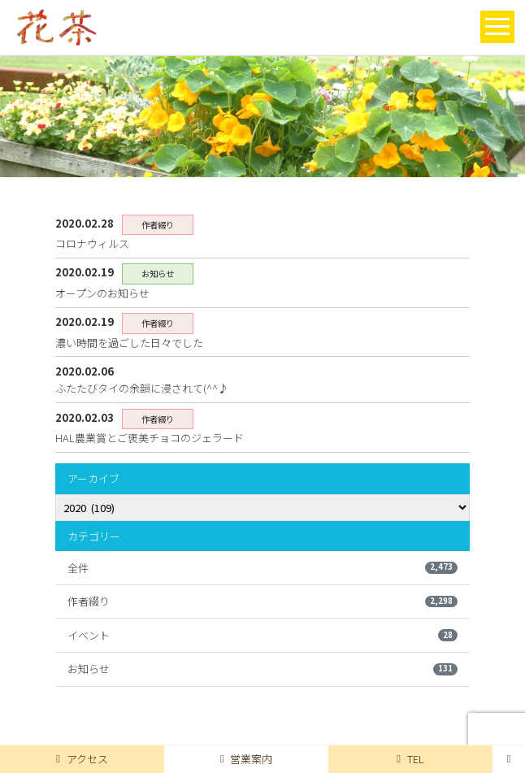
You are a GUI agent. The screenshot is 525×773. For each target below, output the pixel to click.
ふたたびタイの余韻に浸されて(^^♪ (141, 388)
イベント (262, 635)
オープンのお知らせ (102, 293)
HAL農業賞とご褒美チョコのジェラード (149, 437)
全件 (262, 567)
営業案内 (246, 758)
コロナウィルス (92, 243)
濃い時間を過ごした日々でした (129, 342)
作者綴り (262, 601)
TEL (410, 758)
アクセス (82, 758)
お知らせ (262, 668)
